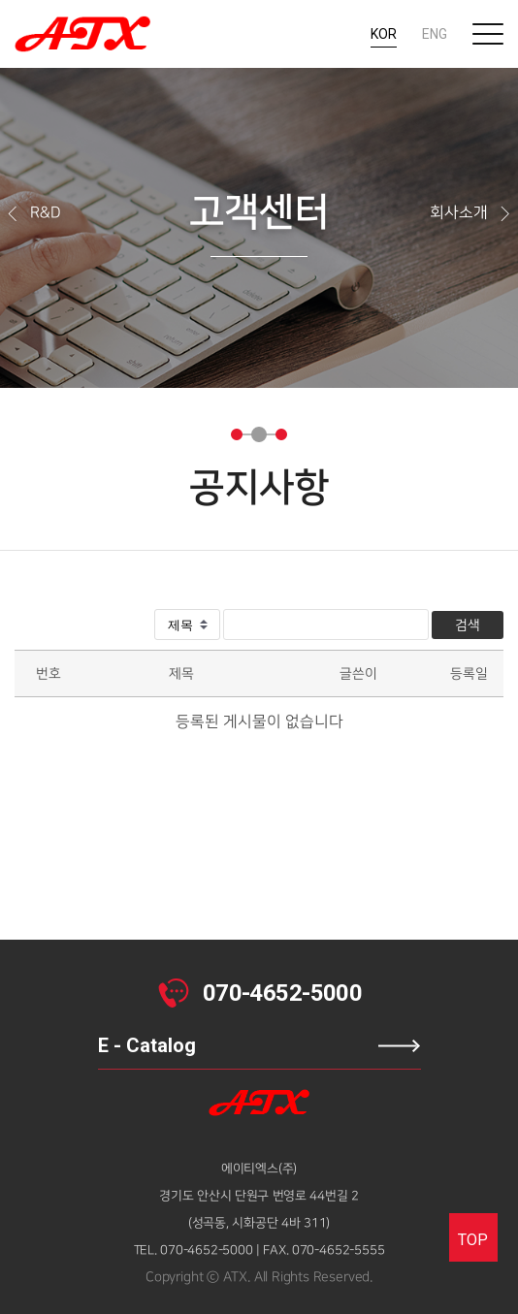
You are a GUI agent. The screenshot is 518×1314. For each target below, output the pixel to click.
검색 (467, 624)
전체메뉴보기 (487, 33)
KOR (384, 34)
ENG (434, 34)
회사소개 (471, 213)
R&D (33, 213)
